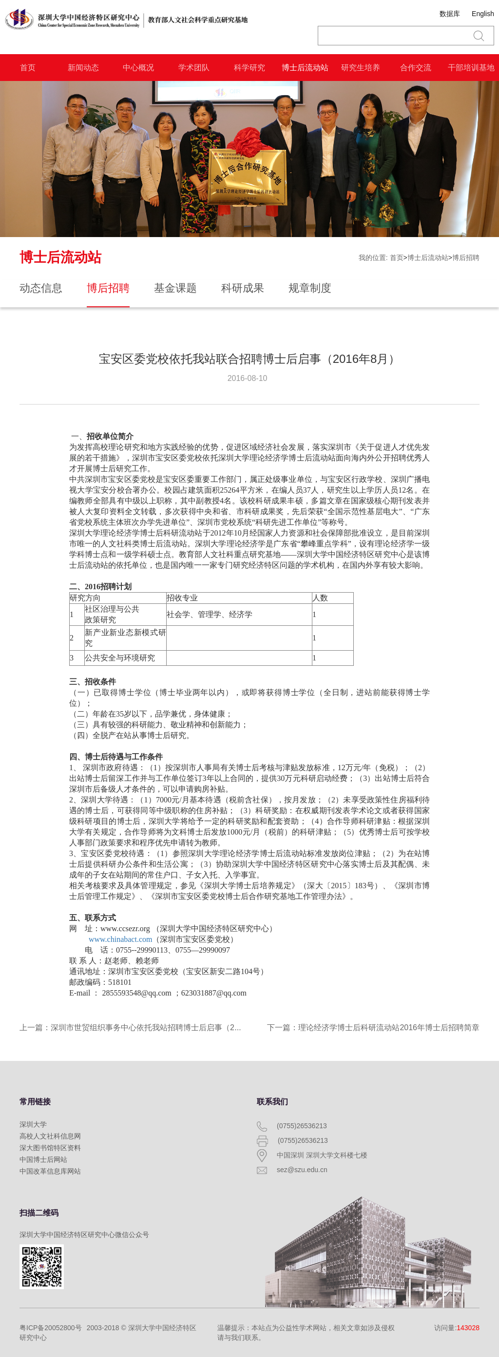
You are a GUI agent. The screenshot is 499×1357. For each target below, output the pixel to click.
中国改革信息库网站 (50, 1171)
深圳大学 (33, 1124)
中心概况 (138, 67)
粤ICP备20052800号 (50, 1328)
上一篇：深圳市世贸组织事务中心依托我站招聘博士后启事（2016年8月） (147, 1027)
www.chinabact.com (120, 939)
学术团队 (194, 67)
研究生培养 (360, 67)
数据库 (450, 14)
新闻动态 (83, 67)
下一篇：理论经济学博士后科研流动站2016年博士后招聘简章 (373, 1027)
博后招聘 (466, 257)
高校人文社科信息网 (50, 1136)
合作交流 (415, 67)
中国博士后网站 (43, 1159)
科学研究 (249, 67)
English (483, 14)
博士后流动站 (305, 67)
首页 (28, 67)
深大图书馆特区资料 (50, 1148)
